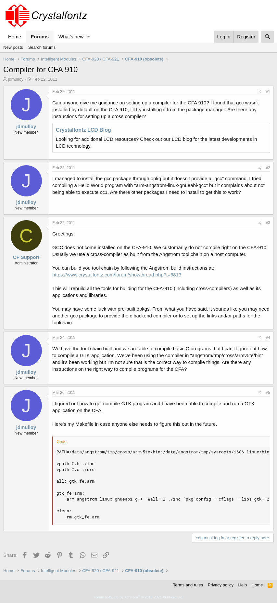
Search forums (42, 47)
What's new (70, 36)
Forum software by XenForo (138, 597)
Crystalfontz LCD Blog (83, 130)
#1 (268, 91)
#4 (268, 337)
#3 (268, 223)
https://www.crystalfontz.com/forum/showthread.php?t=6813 (116, 274)
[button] (88, 37)
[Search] (267, 37)
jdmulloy (16, 79)
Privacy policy (220, 585)
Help (242, 585)
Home (14, 36)
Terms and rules (188, 585)
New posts (13, 47)
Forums (40, 36)
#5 (268, 392)
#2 (268, 168)
